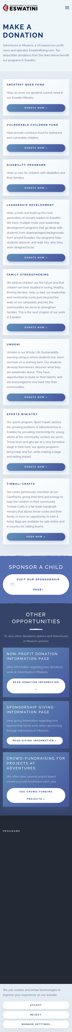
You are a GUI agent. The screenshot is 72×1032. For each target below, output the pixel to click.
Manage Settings (36, 1024)
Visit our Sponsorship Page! (35, 584)
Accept (36, 1005)
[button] (67, 7)
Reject (36, 1014)
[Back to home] (20, 7)
